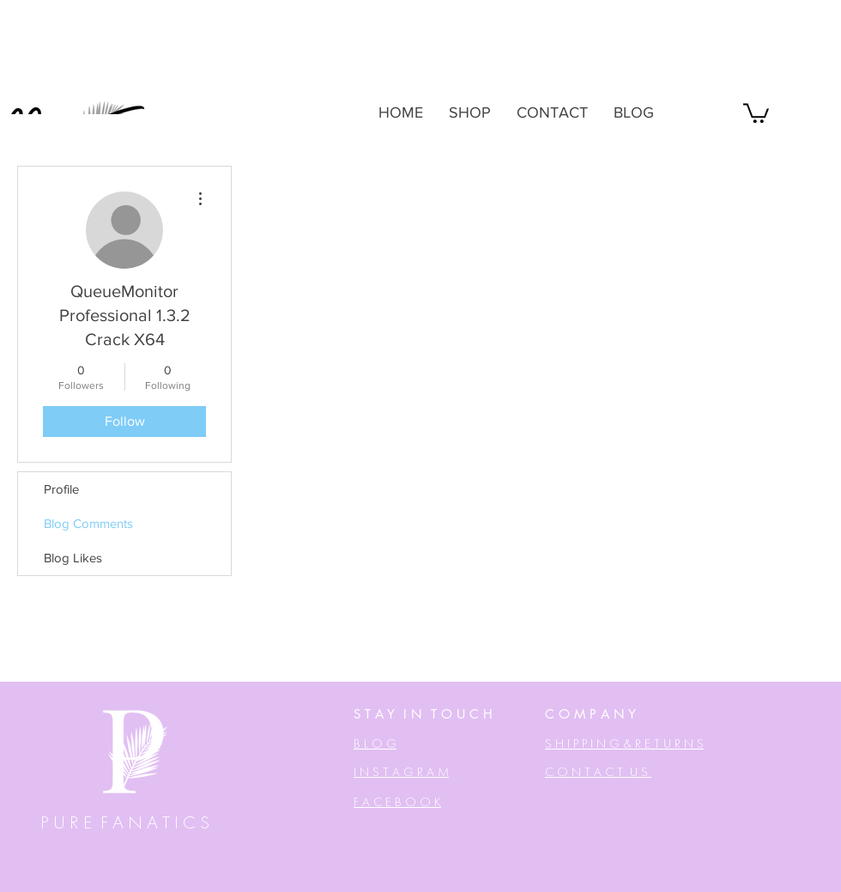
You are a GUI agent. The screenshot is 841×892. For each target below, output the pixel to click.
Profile (61, 489)
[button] (756, 112)
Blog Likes (73, 557)
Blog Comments (88, 523)
